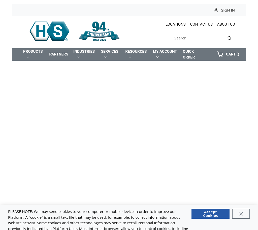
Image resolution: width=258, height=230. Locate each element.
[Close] (241, 214)
